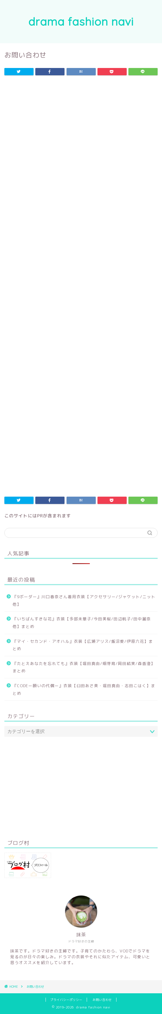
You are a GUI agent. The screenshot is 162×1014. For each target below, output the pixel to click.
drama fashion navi (81, 22)
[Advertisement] (81, 129)
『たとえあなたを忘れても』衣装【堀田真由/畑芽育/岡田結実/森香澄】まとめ (84, 667)
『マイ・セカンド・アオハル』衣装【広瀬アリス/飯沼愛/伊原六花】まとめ (83, 645)
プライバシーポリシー (66, 1000)
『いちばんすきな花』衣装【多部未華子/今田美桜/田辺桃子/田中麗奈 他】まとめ (82, 622)
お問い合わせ (102, 1000)
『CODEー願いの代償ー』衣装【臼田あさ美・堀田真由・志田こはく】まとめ (84, 689)
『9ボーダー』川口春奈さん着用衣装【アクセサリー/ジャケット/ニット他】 (84, 600)
